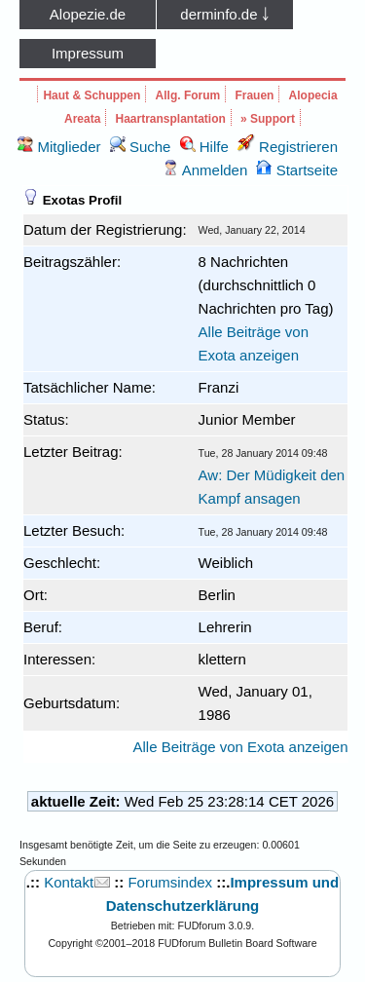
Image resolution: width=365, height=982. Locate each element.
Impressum (88, 53)
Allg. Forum (188, 95)
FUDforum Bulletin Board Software (237, 943)
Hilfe (204, 146)
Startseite (297, 170)
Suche (140, 146)
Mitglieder (59, 146)
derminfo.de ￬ (224, 14)
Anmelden (205, 170)
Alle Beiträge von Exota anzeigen (240, 746)
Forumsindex (170, 882)
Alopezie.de (88, 14)
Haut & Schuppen (91, 95)
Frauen (254, 95)
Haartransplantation (171, 119)
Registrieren (287, 146)
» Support (267, 119)
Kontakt (68, 882)
